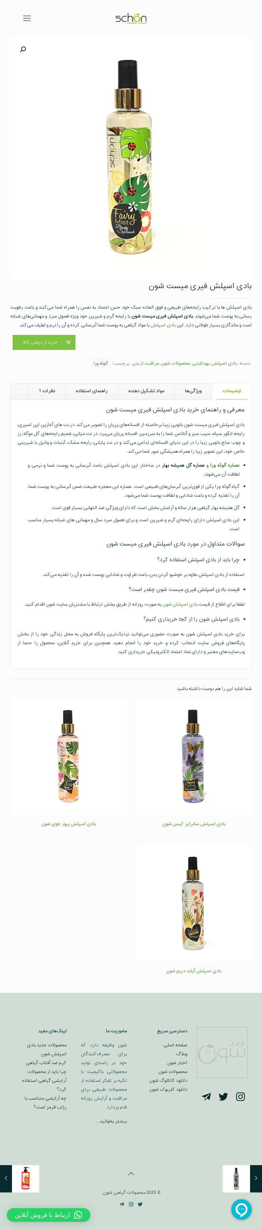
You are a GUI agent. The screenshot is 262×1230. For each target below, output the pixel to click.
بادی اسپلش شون (180, 604)
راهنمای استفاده (91, 391)
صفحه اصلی (175, 1045)
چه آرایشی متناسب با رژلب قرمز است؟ (46, 1103)
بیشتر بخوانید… (112, 1121)
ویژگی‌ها (193, 391)
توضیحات (231, 391)
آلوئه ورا (101, 363)
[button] (22, 49)
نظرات (47, 391)
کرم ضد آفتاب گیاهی (46, 1063)
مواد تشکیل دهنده (146, 391)
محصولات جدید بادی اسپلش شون (47, 1049)
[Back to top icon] (131, 1174)
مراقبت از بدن (145, 363)
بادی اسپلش (163, 325)
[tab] (231, 391)
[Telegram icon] (122, 1205)
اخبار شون (177, 1063)
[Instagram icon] (131, 1205)
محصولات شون (175, 363)
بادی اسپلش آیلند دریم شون (193, 971)
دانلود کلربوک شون (168, 1089)
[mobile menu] (27, 19)
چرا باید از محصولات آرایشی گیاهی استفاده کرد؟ (44, 1081)
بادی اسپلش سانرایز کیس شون (193, 824)
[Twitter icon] (140, 1205)
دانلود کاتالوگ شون (168, 1080)
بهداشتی (200, 363)
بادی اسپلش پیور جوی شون (68, 824)
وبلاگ (181, 1054)
